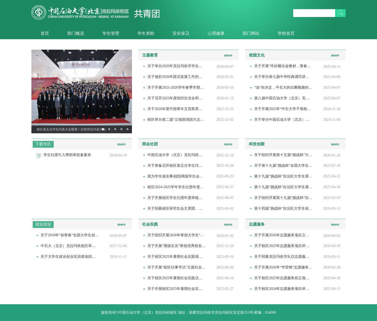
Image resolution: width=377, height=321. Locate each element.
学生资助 (145, 33)
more (228, 55)
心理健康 (216, 33)
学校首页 (286, 33)
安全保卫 (181, 33)
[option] (81, 91)
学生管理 (110, 33)
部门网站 (251, 33)
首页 (45, 33)
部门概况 (75, 33)
